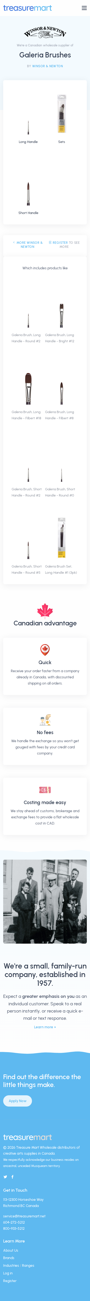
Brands (8, 1258)
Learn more (43, 1027)
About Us (10, 1250)
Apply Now (17, 1101)
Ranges (28, 1265)
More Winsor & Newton (27, 245)
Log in (8, 1273)
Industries (11, 1265)
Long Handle (28, 142)
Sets (61, 142)
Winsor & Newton (47, 66)
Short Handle (28, 213)
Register (58, 243)
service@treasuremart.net (24, 1216)
